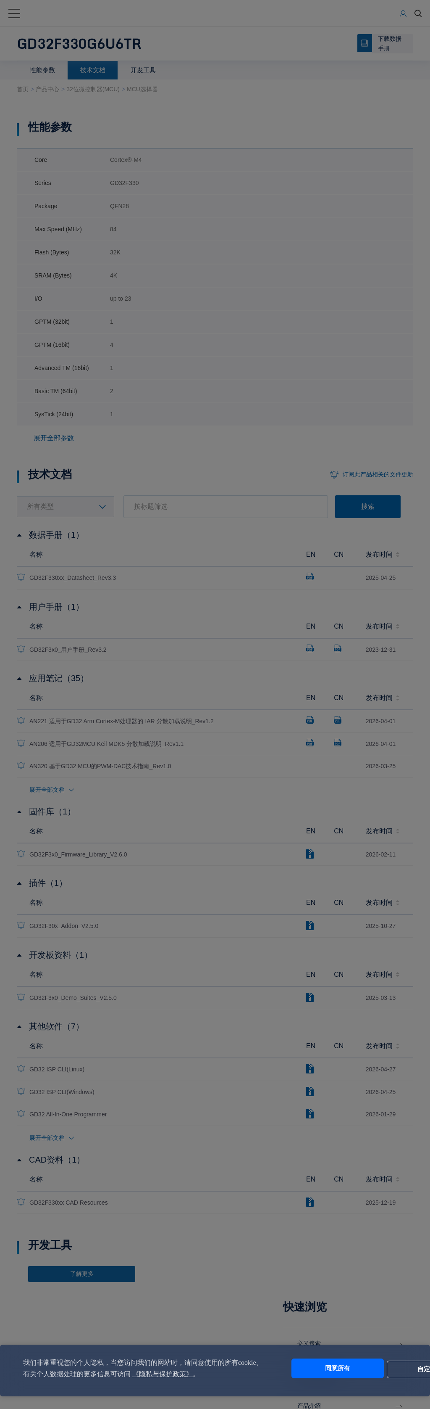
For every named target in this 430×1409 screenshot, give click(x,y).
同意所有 (305, 1368)
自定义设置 (375, 1368)
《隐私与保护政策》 (187, 1373)
